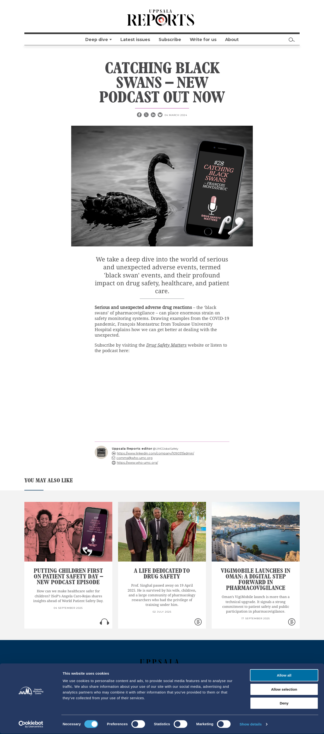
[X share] (147, 115)
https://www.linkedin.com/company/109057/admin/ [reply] (155, 453)
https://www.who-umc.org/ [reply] (137, 462)
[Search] (291, 39)
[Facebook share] (140, 115)
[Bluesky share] (160, 115)
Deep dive (96, 39)
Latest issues (135, 39)
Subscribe (170, 39)
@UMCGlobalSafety (165, 448)
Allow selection (284, 690)
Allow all (284, 676)
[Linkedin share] (154, 115)
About (232, 39)
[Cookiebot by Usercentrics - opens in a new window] (31, 724)
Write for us (203, 39)
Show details (251, 725)
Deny (284, 704)
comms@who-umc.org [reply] (134, 458)
